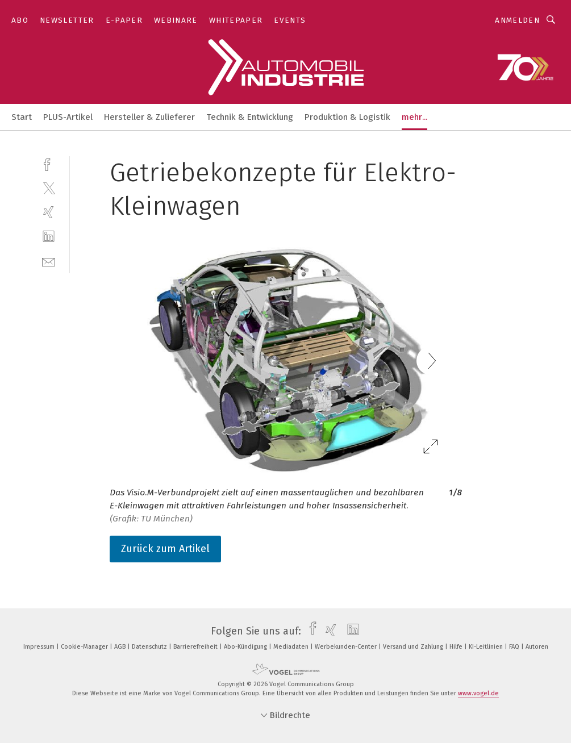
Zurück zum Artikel (165, 548)
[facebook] (48, 163)
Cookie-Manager (85, 646)
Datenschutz (150, 646)
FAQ (515, 646)
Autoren (537, 646)
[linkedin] (48, 236)
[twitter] (48, 188)
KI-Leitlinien (487, 646)
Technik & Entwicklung (249, 117)
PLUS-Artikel (68, 117)
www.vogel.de (478, 693)
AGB (120, 646)
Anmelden (517, 20)
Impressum (39, 646)
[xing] (48, 212)
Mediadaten (291, 646)
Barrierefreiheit (196, 646)
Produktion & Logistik (347, 117)
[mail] (48, 261)
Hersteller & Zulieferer (149, 117)
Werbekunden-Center (346, 646)
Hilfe (456, 646)
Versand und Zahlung (414, 646)
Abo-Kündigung (246, 646)
